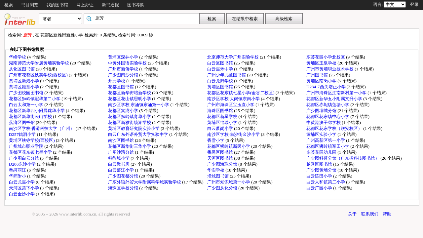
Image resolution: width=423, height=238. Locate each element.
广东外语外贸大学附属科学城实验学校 (145, 181)
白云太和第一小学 (26, 104)
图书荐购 (135, 4)
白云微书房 (119, 164)
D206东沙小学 (23, 164)
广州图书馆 (317, 74)
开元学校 (117, 80)
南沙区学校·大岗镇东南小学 (234, 98)
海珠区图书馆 (220, 110)
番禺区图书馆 (220, 152)
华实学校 (216, 170)
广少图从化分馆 (222, 187)
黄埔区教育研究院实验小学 (134, 128)
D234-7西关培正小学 (326, 86)
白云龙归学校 (220, 80)
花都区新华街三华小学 (130, 146)
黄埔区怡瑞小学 (222, 122)
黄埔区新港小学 (24, 80)
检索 (8, 4)
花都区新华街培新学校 (130, 92)
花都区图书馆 (121, 86)
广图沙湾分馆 (121, 152)
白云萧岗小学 (220, 128)
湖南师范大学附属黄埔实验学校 (39, 62)
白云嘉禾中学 (220, 68)
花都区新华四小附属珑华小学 (37, 110)
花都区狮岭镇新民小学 (229, 146)
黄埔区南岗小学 (321, 80)
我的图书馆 (57, 4)
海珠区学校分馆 (123, 187)
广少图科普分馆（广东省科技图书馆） (343, 158)
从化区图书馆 (22, 68)
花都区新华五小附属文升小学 (334, 98)
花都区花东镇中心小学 (328, 116)
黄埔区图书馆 (220, 86)
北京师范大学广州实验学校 (233, 57)
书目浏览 (29, 4)
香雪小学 (216, 140)
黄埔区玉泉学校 (321, 62)
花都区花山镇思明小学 (130, 98)
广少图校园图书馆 (26, 92)
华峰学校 (18, 57)
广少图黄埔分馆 (321, 170)
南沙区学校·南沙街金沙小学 (234, 134)
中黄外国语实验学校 (128, 62)
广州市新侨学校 (123, 68)
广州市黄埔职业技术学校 (330, 68)
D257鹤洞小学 (23, 134)
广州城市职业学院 (26, 146)
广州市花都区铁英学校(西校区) (39, 74)
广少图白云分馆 (24, 158)
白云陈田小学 (319, 176)
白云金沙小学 (22, 193)
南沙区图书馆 (121, 140)
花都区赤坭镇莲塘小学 (328, 104)
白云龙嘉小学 (22, 181)
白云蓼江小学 (121, 170)
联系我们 (369, 214)
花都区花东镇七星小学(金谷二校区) (241, 92)
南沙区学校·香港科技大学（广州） (42, 128)
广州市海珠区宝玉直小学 (231, 104)
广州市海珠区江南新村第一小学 (336, 92)
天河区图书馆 (220, 158)
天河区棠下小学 (24, 187)
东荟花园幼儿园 (321, 152)
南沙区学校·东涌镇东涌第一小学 (139, 104)
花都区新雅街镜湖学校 (130, 122)
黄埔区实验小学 (321, 134)
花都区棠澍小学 (123, 110)
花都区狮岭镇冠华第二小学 (35, 98)
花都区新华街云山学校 (31, 116)
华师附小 (18, 176)
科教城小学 (119, 158)
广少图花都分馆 (123, 176)
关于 (352, 214)
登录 (414, 4)
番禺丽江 (18, 170)
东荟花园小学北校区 (326, 57)
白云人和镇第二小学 (326, 181)
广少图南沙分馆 (123, 74)
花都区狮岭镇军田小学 (328, 146)
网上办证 (85, 4)
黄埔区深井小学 (123, 57)
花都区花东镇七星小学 (31, 152)
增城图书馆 (218, 176)
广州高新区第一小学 (326, 140)
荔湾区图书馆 (22, 122)
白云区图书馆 (220, 62)
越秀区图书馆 (319, 164)
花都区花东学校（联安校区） (334, 128)
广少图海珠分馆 (222, 164)
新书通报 (110, 4)
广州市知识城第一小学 (229, 181)
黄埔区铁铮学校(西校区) (32, 140)
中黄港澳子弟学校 (324, 122)
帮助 (387, 214)
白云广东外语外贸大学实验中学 (138, 134)
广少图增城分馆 (321, 110)
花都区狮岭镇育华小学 (130, 116)
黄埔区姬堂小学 (24, 86)
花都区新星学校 (222, 116)
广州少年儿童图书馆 (227, 74)
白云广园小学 (319, 187)
